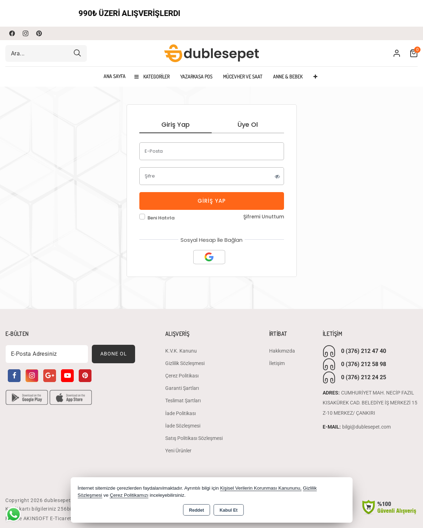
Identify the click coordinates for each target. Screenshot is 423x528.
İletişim (277, 363)
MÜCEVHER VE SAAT (242, 77)
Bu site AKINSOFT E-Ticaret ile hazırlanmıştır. (60, 518)
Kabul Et (228, 510)
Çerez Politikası (182, 376)
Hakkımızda (282, 351)
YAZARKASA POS (196, 77)
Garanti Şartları (182, 388)
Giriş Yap (175, 124)
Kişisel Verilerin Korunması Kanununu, (261, 488)
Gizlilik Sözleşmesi (185, 363)
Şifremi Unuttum (263, 216)
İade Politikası (180, 413)
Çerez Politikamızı (129, 495)
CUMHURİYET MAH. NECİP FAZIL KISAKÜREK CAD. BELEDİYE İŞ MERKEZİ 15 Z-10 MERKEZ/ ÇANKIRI (370, 403)
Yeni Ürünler (178, 451)
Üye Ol (248, 124)
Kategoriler (151, 77)
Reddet (196, 510)
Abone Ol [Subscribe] (113, 354)
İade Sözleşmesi (182, 426)
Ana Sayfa (115, 76)
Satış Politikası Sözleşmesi (194, 438)
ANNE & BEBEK (287, 77)
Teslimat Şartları (183, 401)
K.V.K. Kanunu (181, 351)
